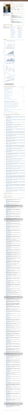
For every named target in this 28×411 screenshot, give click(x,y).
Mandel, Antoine (19, 32)
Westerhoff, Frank (13, 33)
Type (20, 198)
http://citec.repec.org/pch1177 (16, 21)
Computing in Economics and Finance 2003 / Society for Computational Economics (11, 102)
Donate (18, 0)
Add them (16, 22)
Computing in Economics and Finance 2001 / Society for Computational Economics (11, 106)
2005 (4, 268)
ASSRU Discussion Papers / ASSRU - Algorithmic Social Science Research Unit (11, 104)
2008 (4, 239)
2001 (4, 309)
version (10, 354)
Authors (8, 0)
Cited (22, 198)
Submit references (23, 0)
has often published (19, 16)
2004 (4, 252)
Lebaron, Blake (19, 37)
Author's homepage (15, 19)
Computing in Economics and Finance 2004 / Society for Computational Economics (11, 103)
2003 (4, 321)
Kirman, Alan (19, 35)
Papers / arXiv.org (5, 108)
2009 (4, 256)
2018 (4, 226)
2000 (4, 299)
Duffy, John (19, 36)
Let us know (22, 22)
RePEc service (5, 410)
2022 (4, 356)
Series (10, 0)
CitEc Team (19, 410)
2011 (4, 287)
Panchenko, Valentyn (13, 32)
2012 (4, 224)
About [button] (27, 0)
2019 (4, 274)
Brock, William (19, 34)
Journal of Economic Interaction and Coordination (8, 195)
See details (17, 15)
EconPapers (12, 19)
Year (4, 198)
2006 (4, 270)
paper (11, 118)
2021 (4, 276)
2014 (4, 250)
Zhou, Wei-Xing (12, 35)
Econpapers (9, 118)
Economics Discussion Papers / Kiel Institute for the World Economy (10, 107)
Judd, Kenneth (19, 33)
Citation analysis (7, 200)
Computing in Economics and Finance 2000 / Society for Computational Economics (11, 105)
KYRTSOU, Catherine (13, 37)
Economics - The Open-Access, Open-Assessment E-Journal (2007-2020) (10, 99)
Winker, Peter (12, 34)
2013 (4, 401)
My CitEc (14, 0)
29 (16, 17)
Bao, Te (12, 36)
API (16, 0)
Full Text (6, 204)
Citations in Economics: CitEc (3, 0)
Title (6, 198)
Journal (5, 194)
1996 (4, 214)
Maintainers (20, 0)
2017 (4, 344)
